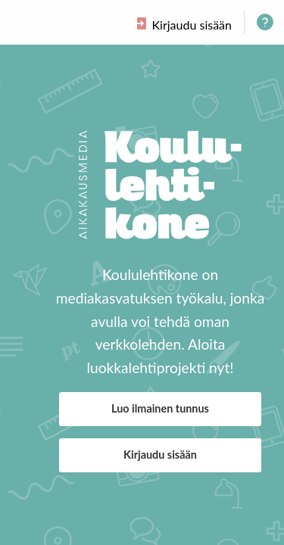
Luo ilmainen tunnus (160, 408)
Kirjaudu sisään (160, 454)
